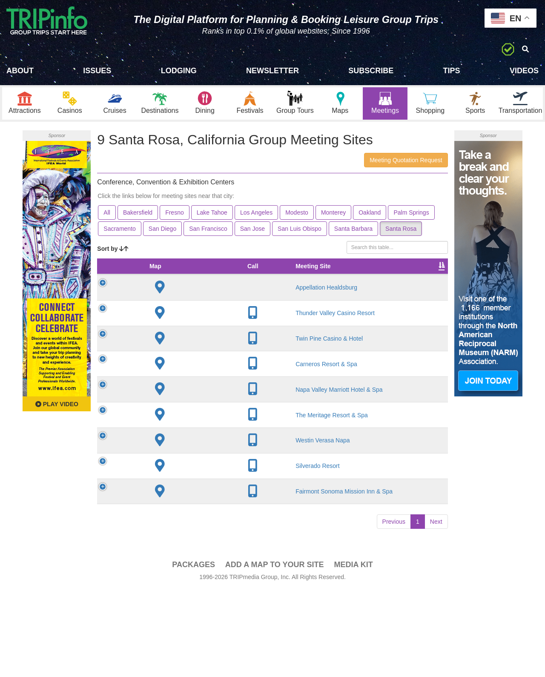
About (20, 70)
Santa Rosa (400, 230)
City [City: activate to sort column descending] (196, 276)
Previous (393, 609)
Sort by (113, 250)
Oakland (370, 214)
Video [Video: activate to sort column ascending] (395, 276)
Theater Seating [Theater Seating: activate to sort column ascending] (278, 272)
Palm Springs (411, 214)
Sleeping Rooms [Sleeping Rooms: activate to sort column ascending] (358, 272)
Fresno (174, 214)
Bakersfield (137, 214)
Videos (524, 70)
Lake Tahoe (212, 214)
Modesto (296, 214)
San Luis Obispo (299, 230)
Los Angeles (256, 214)
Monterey (333, 214)
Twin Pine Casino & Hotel (164, 369)
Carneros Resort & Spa (163, 401)
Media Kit (353, 652)
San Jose (252, 230)
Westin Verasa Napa (160, 508)
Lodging (179, 70)
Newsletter (272, 70)
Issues (97, 70)
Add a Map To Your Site (274, 652)
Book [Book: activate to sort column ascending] (427, 276)
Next (436, 609)
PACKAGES (193, 652)
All (106, 214)
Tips (451, 70)
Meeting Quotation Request (406, 162)
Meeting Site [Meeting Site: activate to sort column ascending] (162, 272)
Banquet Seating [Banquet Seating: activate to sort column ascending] (318, 272)
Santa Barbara (353, 230)
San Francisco (208, 230)
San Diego (162, 230)
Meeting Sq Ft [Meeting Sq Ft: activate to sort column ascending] (239, 272)
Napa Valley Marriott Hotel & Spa (167, 434)
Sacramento (119, 230)
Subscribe (370, 70)
